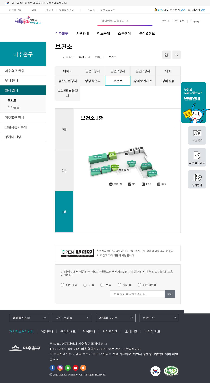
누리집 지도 (152, 331)
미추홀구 (68, 56)
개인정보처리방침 (21, 331)
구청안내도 (67, 331)
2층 (64, 170)
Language (195, 21)
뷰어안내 (89, 331)
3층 (64, 129)
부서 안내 (11, 80)
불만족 (127, 284)
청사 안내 (11, 90)
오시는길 (131, 331)
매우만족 (71, 284)
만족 (91, 284)
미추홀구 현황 (14, 71)
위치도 (12, 100)
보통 (108, 284)
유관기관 (148, 317)
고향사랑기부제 (16, 127)
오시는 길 (13, 107)
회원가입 (180, 21)
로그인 (165, 21)
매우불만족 (149, 284)
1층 (64, 211)
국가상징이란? (160, 368)
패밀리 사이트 (108, 317)
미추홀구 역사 (14, 117)
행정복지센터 (21, 317)
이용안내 (47, 331)
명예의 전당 (13, 137)
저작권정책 (110, 331)
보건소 (112, 56)
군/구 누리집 (64, 317)
